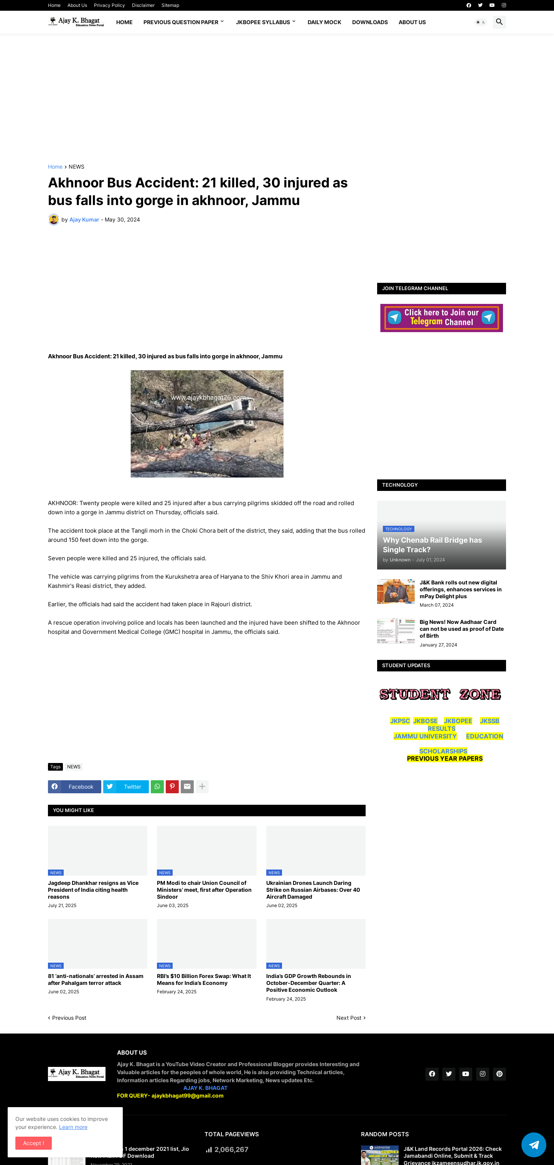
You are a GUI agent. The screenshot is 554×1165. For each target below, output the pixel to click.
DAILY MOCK (324, 22)
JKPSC (400, 721)
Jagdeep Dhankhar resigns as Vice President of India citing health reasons (93, 889)
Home (54, 5)
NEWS (76, 167)
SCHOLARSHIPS (443, 751)
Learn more (73, 1127)
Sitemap (170, 5)
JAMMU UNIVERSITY (425, 736)
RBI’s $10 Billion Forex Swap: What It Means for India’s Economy (204, 979)
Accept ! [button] (33, 1143)
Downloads (370, 22)
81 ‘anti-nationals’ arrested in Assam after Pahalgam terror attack (95, 979)
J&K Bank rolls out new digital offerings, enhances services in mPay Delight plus (461, 589)
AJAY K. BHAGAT (205, 1088)
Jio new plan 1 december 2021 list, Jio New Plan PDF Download (140, 1152)
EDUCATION (484, 736)
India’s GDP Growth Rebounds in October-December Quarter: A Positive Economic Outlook (308, 983)
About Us (77, 5)
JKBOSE (425, 721)
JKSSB (490, 721)
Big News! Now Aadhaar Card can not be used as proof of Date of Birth (462, 629)
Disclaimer (143, 5)
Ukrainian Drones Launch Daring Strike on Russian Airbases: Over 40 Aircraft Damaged (313, 889)
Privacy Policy (109, 5)
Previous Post (69, 1017)
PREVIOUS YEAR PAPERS (445, 758)
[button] (480, 22)
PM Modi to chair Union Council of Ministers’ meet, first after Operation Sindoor (204, 889)
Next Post (348, 1017)
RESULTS (441, 728)
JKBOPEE (458, 721)
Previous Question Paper (180, 22)
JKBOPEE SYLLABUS (263, 22)
